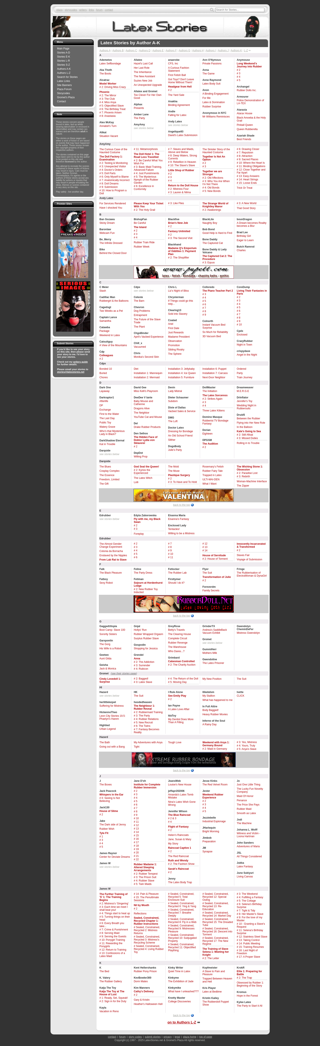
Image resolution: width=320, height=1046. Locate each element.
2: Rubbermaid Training (149, 712)
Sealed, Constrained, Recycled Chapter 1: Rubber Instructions (146, 920)
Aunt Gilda (106, 658)
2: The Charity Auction (182, 664)
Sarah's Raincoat (178, 868)
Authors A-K (64, 68)
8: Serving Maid (110, 933)
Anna (137, 658)
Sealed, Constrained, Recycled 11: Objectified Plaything (182, 947)
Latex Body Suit (211, 83)
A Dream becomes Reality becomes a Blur (251, 224)
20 (137, 852)
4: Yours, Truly (247, 745)
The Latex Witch (143, 477)
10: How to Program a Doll (113, 192)
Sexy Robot (106, 582)
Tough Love (174, 742)
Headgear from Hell (180, 86)
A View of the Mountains (113, 345)
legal (177, 1036)
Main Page (63, 48)
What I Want (209, 483)
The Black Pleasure (111, 572)
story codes (135, 1036)
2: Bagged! (142, 678)
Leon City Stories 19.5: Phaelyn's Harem (112, 717)
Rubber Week (141, 246)
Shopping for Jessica (146, 648)
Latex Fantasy (245, 866)
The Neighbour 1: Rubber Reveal (144, 707)
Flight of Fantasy (178, 826)
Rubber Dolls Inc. (246, 90)
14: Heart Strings (248, 179)
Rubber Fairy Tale (212, 470)
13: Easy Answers (249, 176)
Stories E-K (63, 56)
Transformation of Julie (216, 577)
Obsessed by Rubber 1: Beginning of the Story (250, 984)
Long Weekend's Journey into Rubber (249, 65)
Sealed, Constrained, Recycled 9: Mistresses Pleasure (181, 928)
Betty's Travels (176, 629)
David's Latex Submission (182, 135)
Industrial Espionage (214, 821)
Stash (103, 290)
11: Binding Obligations (252, 166)
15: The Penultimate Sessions (146, 899)
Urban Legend (108, 728)
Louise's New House (179, 784)
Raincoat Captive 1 (179, 847)
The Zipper (243, 485)
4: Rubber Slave (145, 880)
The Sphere (175, 353)
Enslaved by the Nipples (113, 555)
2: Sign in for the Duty (114, 1001)
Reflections (140, 913)
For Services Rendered (113, 203)
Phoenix (105, 92)
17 (137, 842)
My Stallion (208, 695)
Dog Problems (142, 310)
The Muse (173, 470)
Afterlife (104, 401)
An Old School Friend (180, 435)
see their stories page (124, 673)
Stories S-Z (63, 64)
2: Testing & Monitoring (115, 163)
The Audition (210, 443)
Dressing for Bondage (180, 431)
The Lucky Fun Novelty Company (250, 790)
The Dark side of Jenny (113, 824)
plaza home (189, 1036)
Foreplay (139, 533)
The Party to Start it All (249, 1005)
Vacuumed (140, 346)
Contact (61, 101)
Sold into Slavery (177, 313)
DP (101, 405)
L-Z (246, 50)
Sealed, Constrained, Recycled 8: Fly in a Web (182, 921)
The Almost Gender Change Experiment (111, 545)
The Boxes (106, 784)
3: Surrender (143, 665)
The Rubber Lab (177, 572)
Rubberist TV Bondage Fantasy (215, 422)
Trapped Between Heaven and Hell (217, 980)
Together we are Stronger (212, 173)
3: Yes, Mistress (248, 742)
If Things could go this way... (180, 302)
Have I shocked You (111, 207)
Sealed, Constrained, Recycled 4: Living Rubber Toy (149, 949)
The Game (208, 73)
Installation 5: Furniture (181, 377)
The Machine (244, 823)
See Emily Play (177, 695)
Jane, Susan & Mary (179, 839)
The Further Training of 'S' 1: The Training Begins (114, 897)
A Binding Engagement (215, 93)
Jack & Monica (108, 668)
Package (105, 330)
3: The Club (108, 98)
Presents (139, 108)
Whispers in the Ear (112, 794)
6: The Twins (143, 725)
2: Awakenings (213, 209)
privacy (168, 1036)
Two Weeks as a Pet (111, 310)
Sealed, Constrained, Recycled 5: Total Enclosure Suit (181, 896)
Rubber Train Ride (144, 242)
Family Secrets (210, 590)
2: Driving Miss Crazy (114, 87)
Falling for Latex (177, 115)
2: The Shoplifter (179, 257)
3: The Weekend (248, 893)
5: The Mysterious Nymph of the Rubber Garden (146, 179)
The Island (140, 227)
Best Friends (244, 139)
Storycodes (63, 93)
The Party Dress (143, 572)
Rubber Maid (244, 808)
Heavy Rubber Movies (215, 714)
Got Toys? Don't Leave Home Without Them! (181, 81)
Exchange (105, 409)
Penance (242, 800)
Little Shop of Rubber (181, 170)
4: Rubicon (142, 668)
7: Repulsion (246, 152)
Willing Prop (140, 456)
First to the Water (109, 413)
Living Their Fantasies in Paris (252, 292)
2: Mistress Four (179, 188)
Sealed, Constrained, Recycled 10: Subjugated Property (182, 937)
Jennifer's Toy (244, 401)
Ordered (241, 368)
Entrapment (140, 315)
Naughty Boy (209, 222)
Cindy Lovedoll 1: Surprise (110, 680)
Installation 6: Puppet (214, 368)
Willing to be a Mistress (181, 533)
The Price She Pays (248, 804)
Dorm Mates (141, 981)
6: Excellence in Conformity (144, 188)
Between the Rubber (248, 418)
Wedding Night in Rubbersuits (246, 407)
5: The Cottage (247, 900)
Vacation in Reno (109, 1011)
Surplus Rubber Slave (146, 638)
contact (109, 9)
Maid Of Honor (245, 796)
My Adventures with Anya (148, 742)
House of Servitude (214, 555)
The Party (139, 118)
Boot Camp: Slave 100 (112, 629)
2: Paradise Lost (248, 473)
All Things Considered (249, 856)
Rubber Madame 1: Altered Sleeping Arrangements (145, 867)
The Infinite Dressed (111, 243)
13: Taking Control (249, 940)
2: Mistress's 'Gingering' (115, 903)
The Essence (107, 475)
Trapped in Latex (212, 475)
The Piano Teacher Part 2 (217, 290)
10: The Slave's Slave (182, 165)
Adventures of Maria (248, 846)
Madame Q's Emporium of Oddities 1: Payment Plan (182, 251)
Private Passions (212, 63)
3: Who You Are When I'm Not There (216, 183)
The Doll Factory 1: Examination (111, 158)
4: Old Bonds (212, 187)
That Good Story (246, 208)
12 (206, 543)
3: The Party (143, 715)
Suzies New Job (143, 80)
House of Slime (109, 811)
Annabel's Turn (108, 126)
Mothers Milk (209, 652)
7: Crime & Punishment (115, 929)
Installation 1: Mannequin (148, 373)
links (91, 9)
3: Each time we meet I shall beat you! (114, 908)
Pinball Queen (245, 124)
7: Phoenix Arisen (112, 112)
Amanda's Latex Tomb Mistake (180, 796)
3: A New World (247, 203)
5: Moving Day (178, 682)
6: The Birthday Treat (114, 109)
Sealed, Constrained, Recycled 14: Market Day (216, 914)
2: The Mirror (109, 95)
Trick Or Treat (244, 187)
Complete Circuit (177, 638)
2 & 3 (173, 818)
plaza (60, 9)
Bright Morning (210, 831)
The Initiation (209, 391)
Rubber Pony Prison (145, 971)
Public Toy (105, 422)
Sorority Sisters (108, 634)
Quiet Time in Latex (179, 971)
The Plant (139, 326)
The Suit (207, 572)
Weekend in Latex (110, 335)
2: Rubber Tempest (147, 873)
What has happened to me (217, 700)
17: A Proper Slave (249, 956)
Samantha (105, 320)
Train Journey (244, 377)
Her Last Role (141, 67)
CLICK (240, 695)
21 (137, 856)
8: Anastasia (109, 115)
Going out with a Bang (112, 746)
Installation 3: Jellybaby (181, 368)
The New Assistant (144, 76)
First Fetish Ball (177, 75)
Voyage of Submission (249, 559)
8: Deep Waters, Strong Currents (182, 157)
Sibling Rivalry (176, 349)
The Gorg (105, 644)
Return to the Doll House (183, 185)
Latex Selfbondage (110, 63)
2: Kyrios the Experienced (142, 472)
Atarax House (244, 113)
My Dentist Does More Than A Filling (180, 721)
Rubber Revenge (178, 642)
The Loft (172, 421)
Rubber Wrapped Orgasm (148, 634)
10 (240, 324)
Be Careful (140, 222)
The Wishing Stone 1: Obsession (250, 468)
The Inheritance (143, 72)
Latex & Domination (213, 102)
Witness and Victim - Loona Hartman (248, 835)
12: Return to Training (114, 949)
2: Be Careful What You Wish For (148, 162)
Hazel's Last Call (143, 63)
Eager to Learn (245, 240)
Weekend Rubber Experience (212, 796)
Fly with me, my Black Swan (147, 521)
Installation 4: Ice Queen (182, 373)
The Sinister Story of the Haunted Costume (216, 151)
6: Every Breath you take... (112, 925)
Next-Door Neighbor (213, 377)
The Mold (173, 466)
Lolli (136, 482)
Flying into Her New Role (251, 422)
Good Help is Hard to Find (217, 232)
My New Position (212, 678)
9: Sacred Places (248, 159)
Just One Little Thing (248, 784)
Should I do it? (176, 582)
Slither (171, 439)
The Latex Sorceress (215, 395)
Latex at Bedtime (212, 991)
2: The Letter (212, 958)
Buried (103, 373)
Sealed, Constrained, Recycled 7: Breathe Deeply (181, 912)
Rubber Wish (107, 828)
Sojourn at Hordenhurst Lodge (148, 584)
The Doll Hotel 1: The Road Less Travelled (146, 156)
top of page (205, 1036)
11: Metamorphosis (147, 149)
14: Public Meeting (249, 943)
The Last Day (107, 418)
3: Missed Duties (248, 438)
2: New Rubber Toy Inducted (146, 591)
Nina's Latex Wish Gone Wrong (181, 803)
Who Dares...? (176, 651)
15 (137, 835)
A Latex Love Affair (178, 709)
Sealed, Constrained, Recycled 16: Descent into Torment (217, 931)
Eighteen (207, 433)
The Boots (105, 73)
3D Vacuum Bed (211, 336)
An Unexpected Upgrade (148, 84)
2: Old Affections (214, 177)
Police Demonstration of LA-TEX (250, 102)
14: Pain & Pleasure (147, 893)
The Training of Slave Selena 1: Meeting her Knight (215, 951)
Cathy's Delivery (144, 991)
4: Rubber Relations (147, 719)
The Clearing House (179, 634)
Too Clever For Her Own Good (147, 96)
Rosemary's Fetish (213, 466)
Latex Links (63, 81)
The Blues (105, 466)
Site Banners (64, 85)
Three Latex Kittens (213, 410)
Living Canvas (245, 876)
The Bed (104, 971)
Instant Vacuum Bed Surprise (213, 326)
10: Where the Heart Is (252, 162)
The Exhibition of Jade (180, 981)
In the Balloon (244, 427)
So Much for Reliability (215, 332)
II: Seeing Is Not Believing (110, 800)
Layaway (105, 391)
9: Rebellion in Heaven (183, 161)
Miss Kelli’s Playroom (146, 391)
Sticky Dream (107, 222)
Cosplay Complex (110, 470)
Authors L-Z (64, 72)
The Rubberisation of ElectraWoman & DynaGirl (252, 574)
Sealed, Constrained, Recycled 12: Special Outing (215, 896)
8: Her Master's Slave (251, 913)
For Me (206, 97)
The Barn (139, 300)
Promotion (174, 345)
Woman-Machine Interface (252, 481)
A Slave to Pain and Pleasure (213, 973)
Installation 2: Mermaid (147, 377)
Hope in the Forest (247, 995)
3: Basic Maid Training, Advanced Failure (148, 168)
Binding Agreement (179, 105)
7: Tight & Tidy (247, 910)
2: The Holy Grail (145, 209)
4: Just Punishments (147, 173)
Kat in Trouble (107, 444)
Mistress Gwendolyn (248, 632)
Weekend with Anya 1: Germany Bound (215, 744)
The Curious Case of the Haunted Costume (113, 151)
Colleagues (106, 355)
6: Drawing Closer (249, 149)
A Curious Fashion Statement (178, 69)
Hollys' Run (140, 629)
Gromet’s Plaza (66, 97)
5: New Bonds (213, 191)
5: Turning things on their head (115, 918)
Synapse (207, 851)
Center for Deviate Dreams (115, 856)
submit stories (153, 1036)
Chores (104, 377)
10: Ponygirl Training (113, 939)
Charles (241, 250)
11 (171, 557)
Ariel (170, 323)
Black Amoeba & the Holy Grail (251, 119)
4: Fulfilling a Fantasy (251, 897)
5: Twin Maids (144, 884)
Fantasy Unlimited (179, 231)
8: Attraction (245, 155)
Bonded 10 (106, 368)
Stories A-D (63, 52)
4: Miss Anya (109, 102)
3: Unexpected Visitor (114, 166)
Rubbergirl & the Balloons (114, 300)
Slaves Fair (243, 555)
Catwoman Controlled (181, 661)
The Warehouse (177, 646)
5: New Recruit (144, 722)
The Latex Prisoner (213, 663)
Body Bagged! (210, 710)
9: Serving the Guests (114, 936)
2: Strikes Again (213, 398)
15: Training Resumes (251, 946)
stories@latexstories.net (71, 372)
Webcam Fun (107, 232)
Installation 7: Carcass (215, 373)
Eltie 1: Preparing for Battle (249, 973)
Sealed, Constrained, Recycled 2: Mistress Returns (147, 930)
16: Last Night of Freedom (247, 952)
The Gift (104, 483)
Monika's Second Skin (146, 356)
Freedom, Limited (109, 479)
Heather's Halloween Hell (148, 1004)
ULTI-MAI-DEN (211, 479)
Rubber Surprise (211, 106)
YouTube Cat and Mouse (148, 416)
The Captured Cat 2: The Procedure (217, 258)
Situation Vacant (109, 136)
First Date (173, 328)
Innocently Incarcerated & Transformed (251, 545)
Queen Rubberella (247, 129)
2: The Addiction (145, 661)
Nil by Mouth (141, 905)
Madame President (179, 336)
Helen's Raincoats (178, 835)
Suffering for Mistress (112, 705)
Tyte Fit (104, 833)
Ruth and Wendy (178, 860)
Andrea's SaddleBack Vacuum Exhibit (214, 631)
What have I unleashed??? (183, 991)
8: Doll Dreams (110, 183)
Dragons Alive (142, 408)
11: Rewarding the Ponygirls (111, 945)
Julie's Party (175, 449)
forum (99, 9)
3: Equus (210, 262)
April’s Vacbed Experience (149, 336)
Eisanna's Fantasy (178, 519)
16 (137, 838)
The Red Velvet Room (215, 784)
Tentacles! (174, 529)
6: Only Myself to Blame (115, 176)
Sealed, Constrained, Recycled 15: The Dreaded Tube (217, 922)
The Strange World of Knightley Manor (215, 205)
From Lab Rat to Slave (113, 559)
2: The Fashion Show (182, 863)
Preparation (209, 841)
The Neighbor (141, 412)
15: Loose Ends (248, 182)
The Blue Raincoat (179, 814)
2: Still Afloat (246, 434)
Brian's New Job (178, 222)
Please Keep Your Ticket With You (148, 205)
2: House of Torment (216, 558)
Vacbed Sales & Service (181, 411)
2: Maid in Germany (216, 748)
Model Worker (108, 83)
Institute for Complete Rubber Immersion (147, 786)
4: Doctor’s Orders (112, 169)
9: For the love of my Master (249, 919)
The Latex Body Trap (180, 882)
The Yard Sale (176, 94)
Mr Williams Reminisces (216, 116)
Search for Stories (67, 77)
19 (137, 849)
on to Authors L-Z (181, 1022)
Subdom (173, 401)
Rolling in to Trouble (248, 443)
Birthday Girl (244, 235)
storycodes (71, 9)
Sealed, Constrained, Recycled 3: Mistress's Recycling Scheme (147, 939)
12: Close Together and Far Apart (251, 171)
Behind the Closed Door (113, 253)
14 (206, 550)
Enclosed (242, 334)
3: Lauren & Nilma (180, 192)
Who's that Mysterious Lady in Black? (112, 433)
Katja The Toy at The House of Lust (112, 993)
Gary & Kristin (142, 999)
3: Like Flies (177, 203)
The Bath (105, 742)
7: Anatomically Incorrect (116, 180)
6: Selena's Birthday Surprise (249, 906)
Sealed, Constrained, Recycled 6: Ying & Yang (182, 905)
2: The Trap (245, 977)
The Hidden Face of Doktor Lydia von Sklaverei (146, 440)
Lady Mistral (175, 391)
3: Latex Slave (144, 682)
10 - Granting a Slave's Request (251, 925)
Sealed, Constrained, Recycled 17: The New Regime (215, 940)
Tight (136, 746)
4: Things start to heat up (116, 913)
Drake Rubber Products (147, 427)
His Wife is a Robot (110, 648)
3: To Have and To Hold (183, 482)
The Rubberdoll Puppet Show (215, 1003)
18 (137, 845)
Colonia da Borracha (111, 551)
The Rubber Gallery (111, 981)
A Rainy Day (209, 724)
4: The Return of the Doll (184, 678)
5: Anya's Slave (247, 749)
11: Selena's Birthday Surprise (250, 932)
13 (206, 547)
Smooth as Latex (246, 813)
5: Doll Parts (109, 173)
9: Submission (110, 186)
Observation (175, 341)
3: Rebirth (244, 476)
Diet (136, 368)
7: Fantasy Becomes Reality (146, 731)
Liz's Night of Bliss (178, 290)
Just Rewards (176, 332)
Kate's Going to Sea (249, 431)
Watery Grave (107, 426)
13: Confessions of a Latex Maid (112, 955)
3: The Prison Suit (146, 877)
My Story (173, 843)
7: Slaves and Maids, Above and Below (181, 151)
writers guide (80, 362)
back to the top (181, 504)
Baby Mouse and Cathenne (143, 403)
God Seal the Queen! (146, 466)
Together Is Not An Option (213, 158)
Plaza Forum (64, 89)
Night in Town (244, 344)
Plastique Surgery (179, 475)
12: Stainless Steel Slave (253, 936)
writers (83, 9)
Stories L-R (63, 60)
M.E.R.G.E (243, 391)
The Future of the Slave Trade (147, 321)
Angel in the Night (247, 354)
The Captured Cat (212, 243)
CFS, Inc (173, 63)
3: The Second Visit (181, 238)
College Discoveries (179, 1001)
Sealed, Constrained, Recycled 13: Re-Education (215, 906)
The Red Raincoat (178, 856)
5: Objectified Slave (113, 105)
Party (240, 373)
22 (137, 859)
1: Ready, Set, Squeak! (115, 997)
